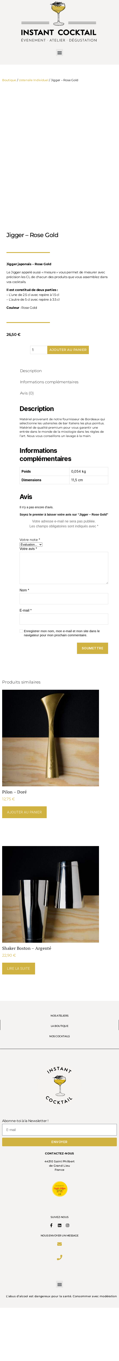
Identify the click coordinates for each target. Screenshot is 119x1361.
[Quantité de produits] (38, 403)
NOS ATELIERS (59, 1067)
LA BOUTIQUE (59, 1078)
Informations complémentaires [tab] (49, 435)
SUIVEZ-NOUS (59, 1269)
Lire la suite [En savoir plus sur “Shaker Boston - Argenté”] (18, 1022)
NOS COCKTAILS (59, 1088)
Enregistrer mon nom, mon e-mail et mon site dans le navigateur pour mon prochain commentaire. (62, 686)
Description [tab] (31, 424)
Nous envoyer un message (59, 1287)
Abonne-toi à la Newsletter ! (25, 1174)
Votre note (30, 593)
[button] (59, 52)
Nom (24, 643)
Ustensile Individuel (33, 80)
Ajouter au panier (68, 403)
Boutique (9, 80)
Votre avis (28, 602)
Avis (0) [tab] (27, 446)
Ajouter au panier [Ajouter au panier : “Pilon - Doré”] (24, 865)
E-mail (26, 663)
